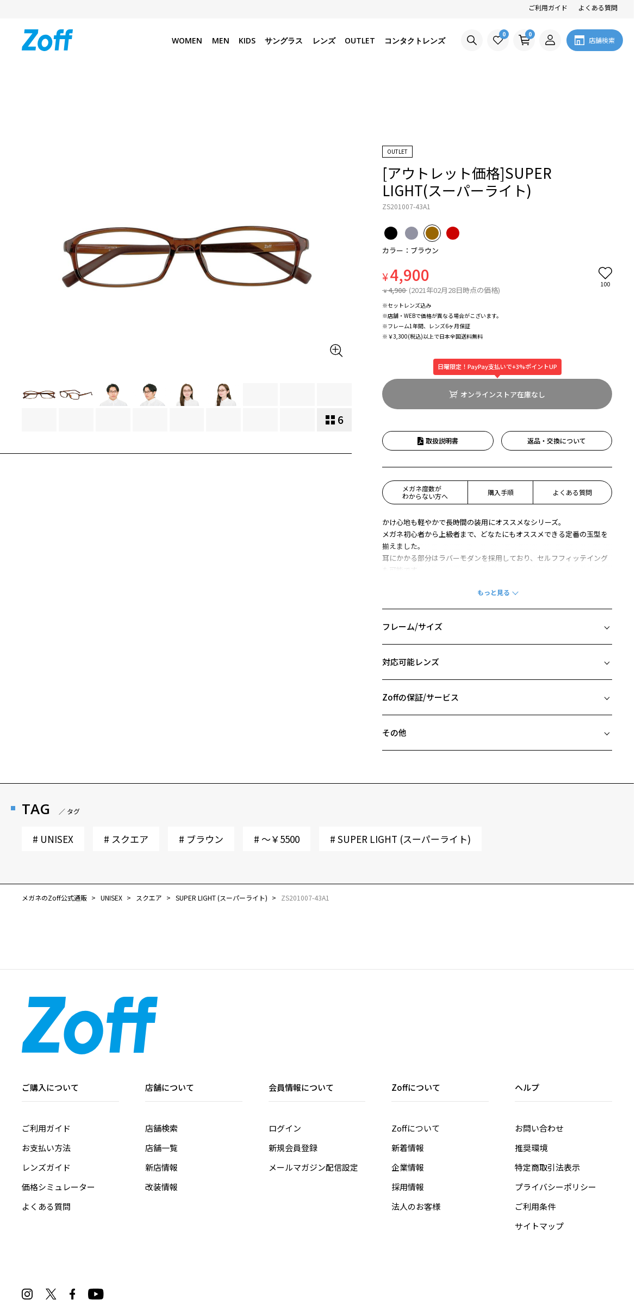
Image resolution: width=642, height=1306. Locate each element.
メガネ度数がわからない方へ (425, 430)
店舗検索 (161, 1066)
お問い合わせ (539, 1066)
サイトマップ (539, 1164)
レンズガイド (46, 1105)
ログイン (285, 1066)
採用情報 (407, 1124)
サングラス (284, 40)
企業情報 (407, 1105)
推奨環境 (531, 1085)
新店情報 (161, 1105)
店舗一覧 (161, 1085)
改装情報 (161, 1124)
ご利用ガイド (548, 7)
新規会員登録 (293, 1085)
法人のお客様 (415, 1144)
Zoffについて (415, 1066)
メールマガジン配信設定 (313, 1105)
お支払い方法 (46, 1085)
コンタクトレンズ (414, 40)
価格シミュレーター (58, 1124)
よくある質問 (598, 7)
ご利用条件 (535, 1144)
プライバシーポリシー (555, 1124)
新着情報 (407, 1085)
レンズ (324, 40)
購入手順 (501, 430)
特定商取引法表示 (547, 1105)
